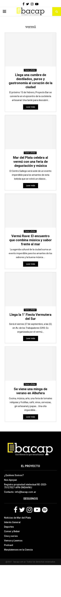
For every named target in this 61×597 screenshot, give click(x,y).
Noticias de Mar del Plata (17, 517)
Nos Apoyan (10, 480)
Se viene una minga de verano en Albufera (30, 391)
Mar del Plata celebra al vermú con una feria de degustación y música (30, 162)
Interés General (12, 522)
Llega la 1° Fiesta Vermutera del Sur (30, 317)
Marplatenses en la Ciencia (18, 549)
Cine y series (11, 536)
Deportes (9, 527)
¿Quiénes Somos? (14, 475)
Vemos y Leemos (13, 540)
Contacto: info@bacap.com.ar (20, 492)
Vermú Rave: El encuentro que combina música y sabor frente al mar (30, 240)
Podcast (8, 545)
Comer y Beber (30, 70)
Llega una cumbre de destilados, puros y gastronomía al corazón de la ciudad (30, 81)
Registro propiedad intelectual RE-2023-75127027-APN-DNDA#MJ (25, 486)
